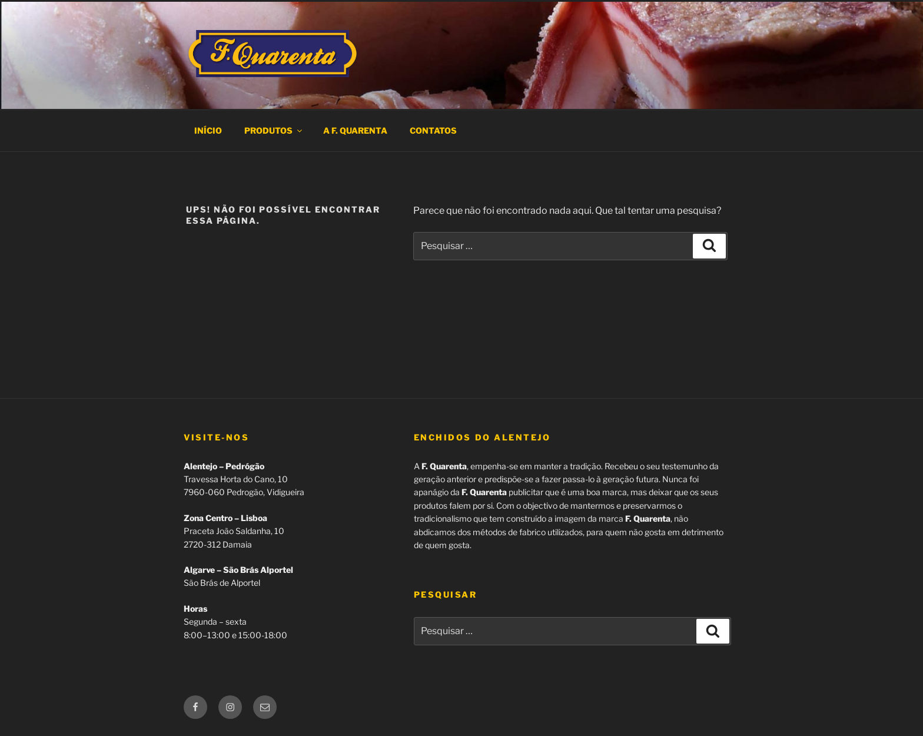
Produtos (274, 130)
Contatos (433, 130)
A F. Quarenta (355, 130)
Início (208, 130)
